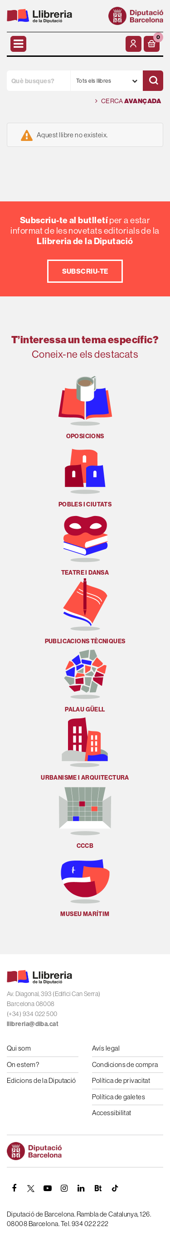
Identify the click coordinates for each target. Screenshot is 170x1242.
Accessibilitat (111, 1112)
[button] (152, 44)
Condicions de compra (125, 1064)
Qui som (19, 1048)
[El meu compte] (133, 44)
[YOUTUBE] (47, 1188)
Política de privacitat (121, 1080)
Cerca (128, 101)
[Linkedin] (81, 1188)
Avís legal (106, 1048)
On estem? (23, 1064)
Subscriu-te (85, 271)
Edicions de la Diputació (41, 1080)
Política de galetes (119, 1096)
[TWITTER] (31, 1188)
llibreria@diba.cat (32, 1024)
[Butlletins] (98, 1188)
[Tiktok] (114, 1188)
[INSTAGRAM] (64, 1188)
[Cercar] (153, 80)
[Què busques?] (38, 80)
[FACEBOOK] (14, 1188)
